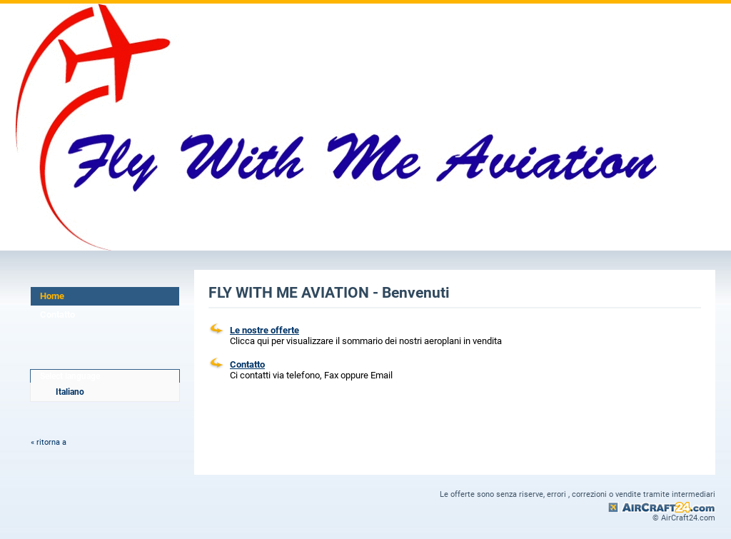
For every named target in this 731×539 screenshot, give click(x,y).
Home (52, 296)
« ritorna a (48, 442)
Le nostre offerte (264, 330)
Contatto (57, 314)
